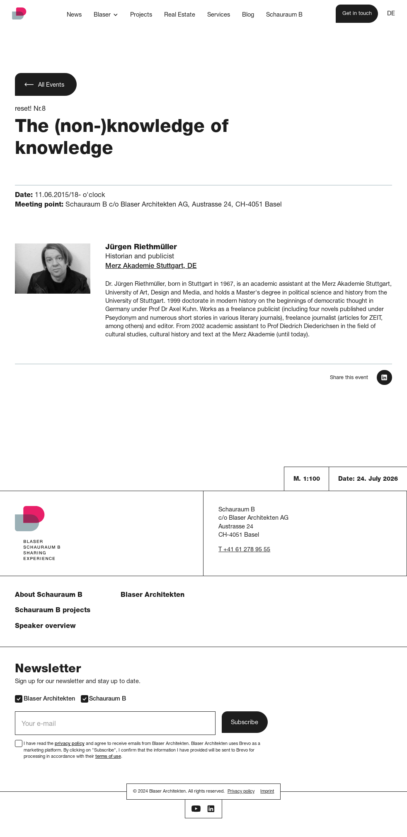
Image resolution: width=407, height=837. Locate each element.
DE (391, 14)
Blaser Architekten (152, 595)
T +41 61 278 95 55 (244, 550)
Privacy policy (241, 791)
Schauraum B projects (52, 610)
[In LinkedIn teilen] (384, 377)
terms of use (108, 756)
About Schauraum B (48, 595)
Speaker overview (45, 626)
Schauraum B (103, 698)
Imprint (267, 791)
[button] (106, 14)
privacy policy (70, 744)
